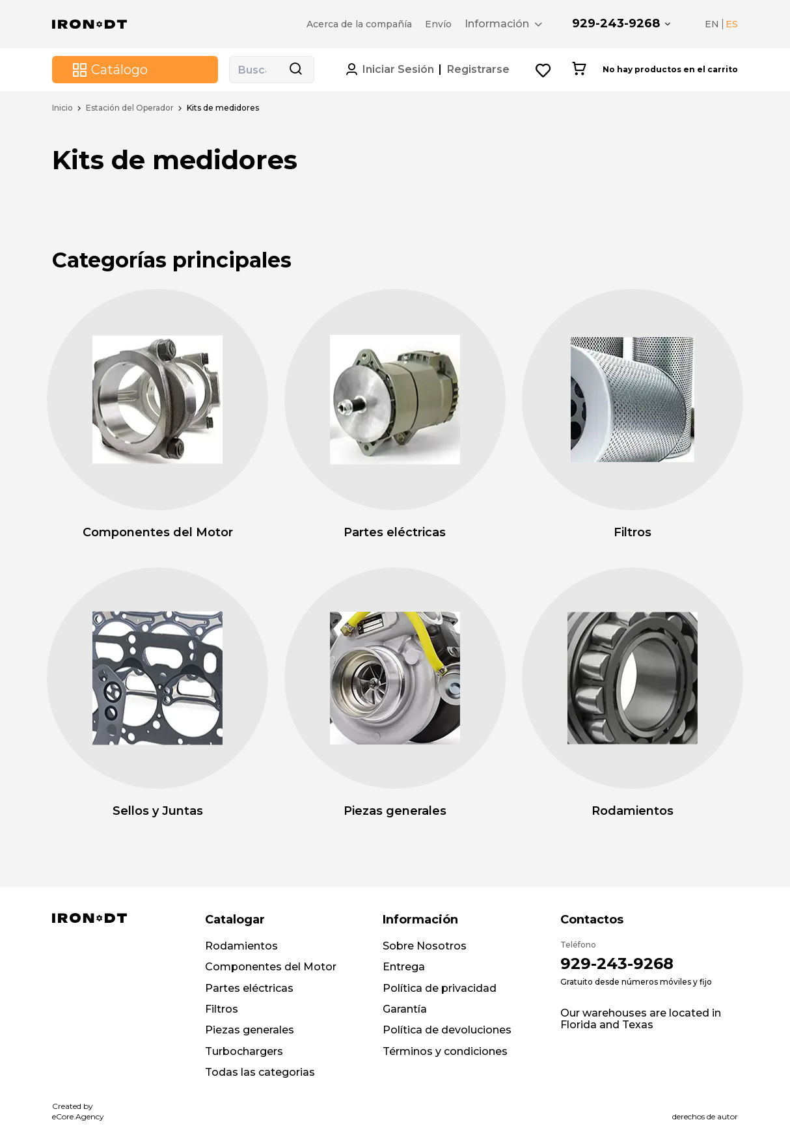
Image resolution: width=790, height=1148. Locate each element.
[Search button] (295, 70)
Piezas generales (249, 1030)
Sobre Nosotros (425, 946)
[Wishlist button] (543, 70)
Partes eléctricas (249, 988)
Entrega (404, 967)
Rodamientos (241, 946)
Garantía (405, 1009)
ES (732, 24)
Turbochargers (244, 1051)
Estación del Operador (130, 108)
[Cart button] (578, 70)
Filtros (221, 1009)
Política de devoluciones (447, 1030)
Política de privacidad (440, 988)
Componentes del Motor (270, 967)
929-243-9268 (616, 23)
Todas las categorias (260, 1072)
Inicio (62, 108)
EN (712, 24)
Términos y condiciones (445, 1051)
